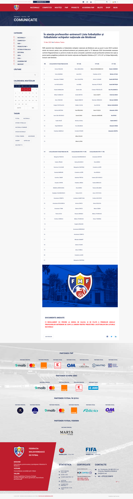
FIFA (17, 58)
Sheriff (17, 140)
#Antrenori (48, 336)
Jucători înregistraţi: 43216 (66, 481)
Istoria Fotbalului (22, 49)
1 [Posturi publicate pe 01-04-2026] (22, 89)
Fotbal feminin (19, 136)
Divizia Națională (20, 131)
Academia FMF (20, 61)
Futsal (17, 118)
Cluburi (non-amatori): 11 (64, 485)
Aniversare (31, 136)
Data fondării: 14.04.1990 (65, 471)
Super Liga (27, 140)
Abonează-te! (41, 2)
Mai (33, 108)
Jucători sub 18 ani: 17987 (66, 488)
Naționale (20, 37)
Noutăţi (23, 16)
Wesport (19, 64)
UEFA (17, 55)
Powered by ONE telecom (113, 496)
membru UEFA (63, 454)
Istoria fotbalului (20, 123)
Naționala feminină (21, 127)
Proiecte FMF (21, 46)
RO (114, 2)
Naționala (26, 118)
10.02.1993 (71, 454)
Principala (17, 16)
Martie (19, 108)
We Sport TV (18, 145)
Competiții (20, 40)
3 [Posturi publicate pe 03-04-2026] (29, 89)
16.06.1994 (97, 454)
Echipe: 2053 (64, 474)
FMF (28, 16)
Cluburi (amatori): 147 (67, 477)
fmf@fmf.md (102, 473)
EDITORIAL (19, 52)
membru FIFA (89, 454)
